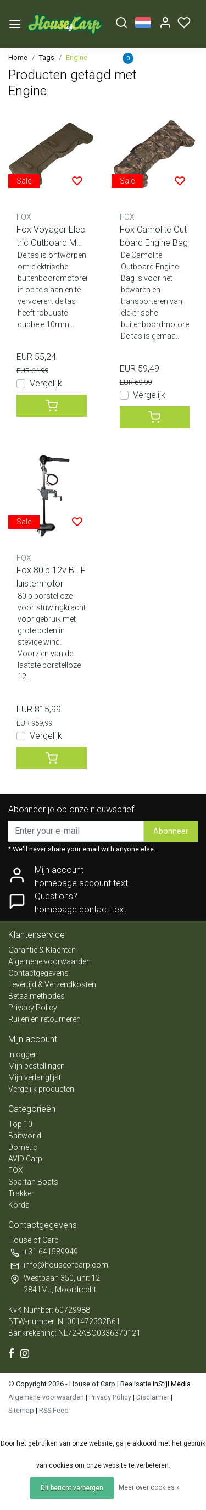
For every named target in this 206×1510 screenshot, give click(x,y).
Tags (46, 57)
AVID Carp (25, 1158)
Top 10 (20, 1124)
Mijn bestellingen (36, 1065)
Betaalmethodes (36, 996)
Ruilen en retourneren (44, 1019)
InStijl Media (171, 1384)
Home (17, 57)
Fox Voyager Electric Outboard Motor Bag (50, 237)
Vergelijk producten (41, 1089)
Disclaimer (152, 1397)
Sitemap (21, 1410)
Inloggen (23, 1054)
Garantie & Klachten (42, 949)
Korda (19, 1205)
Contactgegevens (38, 973)
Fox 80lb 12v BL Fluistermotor (51, 577)
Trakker (21, 1193)
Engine (76, 57)
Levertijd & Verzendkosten (52, 984)
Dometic (22, 1147)
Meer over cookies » (149, 1487)
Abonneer (170, 831)
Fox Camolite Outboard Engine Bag (154, 236)
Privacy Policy (32, 1007)
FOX (15, 1170)
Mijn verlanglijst (34, 1077)
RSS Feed (54, 1410)
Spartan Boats (33, 1181)
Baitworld (24, 1135)
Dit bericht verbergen (72, 1488)
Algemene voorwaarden (49, 961)
